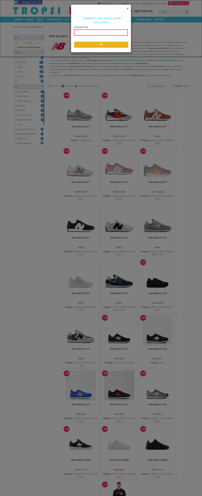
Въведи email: (81, 27)
